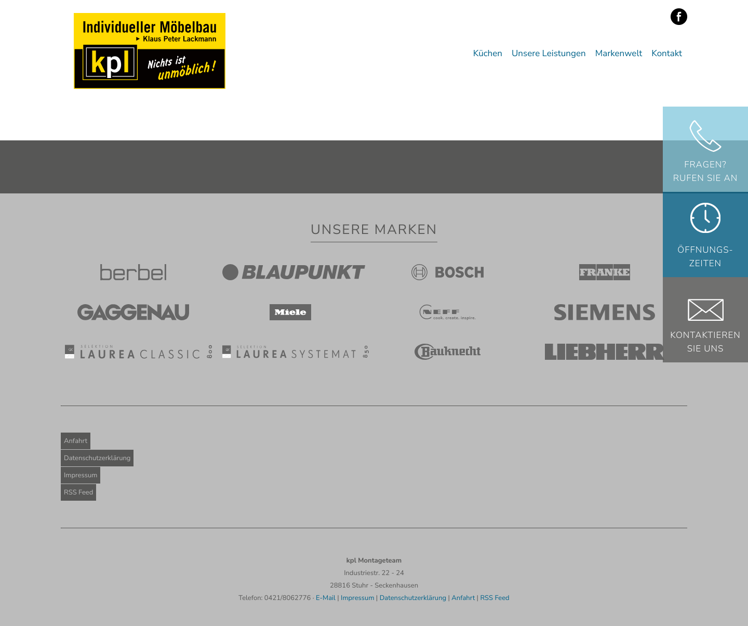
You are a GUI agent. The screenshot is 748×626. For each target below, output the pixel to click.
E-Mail (326, 598)
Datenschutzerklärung (97, 458)
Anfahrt (75, 441)
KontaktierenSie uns (705, 342)
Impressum (80, 475)
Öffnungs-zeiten (705, 257)
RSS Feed (78, 492)
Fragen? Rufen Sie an (705, 172)
